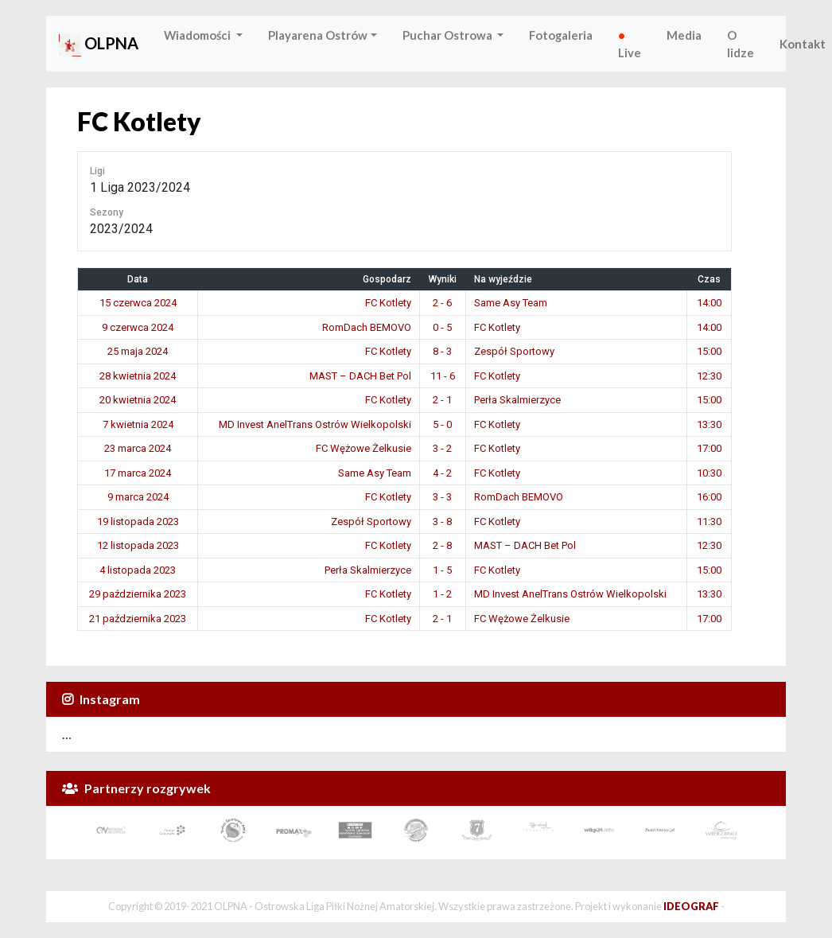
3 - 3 (442, 497)
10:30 (709, 473)
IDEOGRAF (691, 906)
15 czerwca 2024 (138, 303)
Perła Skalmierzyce (517, 400)
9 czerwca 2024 (137, 327)
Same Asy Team (510, 303)
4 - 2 (442, 473)
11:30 (709, 521)
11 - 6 (442, 376)
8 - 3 (442, 351)
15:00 (709, 351)
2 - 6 (442, 303)
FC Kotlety (388, 303)
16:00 (709, 497)
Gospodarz (387, 279)
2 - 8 (442, 545)
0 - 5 (442, 327)
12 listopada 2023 (138, 545)
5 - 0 (442, 424)
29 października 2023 (137, 594)
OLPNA (98, 44)
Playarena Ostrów (317, 35)
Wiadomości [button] (198, 35)
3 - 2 (442, 448)
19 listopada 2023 (138, 521)
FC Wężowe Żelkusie (363, 448)
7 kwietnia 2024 (138, 424)
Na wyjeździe (503, 279)
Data (137, 279)
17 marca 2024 (137, 473)
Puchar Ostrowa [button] (448, 35)
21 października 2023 (137, 619)
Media (684, 35)
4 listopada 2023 (137, 570)
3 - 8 (442, 521)
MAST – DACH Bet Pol (360, 376)
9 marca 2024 (138, 497)
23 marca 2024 (137, 448)
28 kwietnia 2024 (137, 376)
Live (629, 44)
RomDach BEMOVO (366, 327)
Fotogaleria (561, 35)
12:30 (709, 376)
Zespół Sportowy (514, 351)
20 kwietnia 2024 (137, 400)
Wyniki (443, 279)
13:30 (709, 424)
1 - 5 (442, 570)
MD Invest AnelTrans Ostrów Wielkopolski (315, 424)
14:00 (709, 303)
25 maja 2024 (137, 351)
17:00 (709, 448)
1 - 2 (442, 594)
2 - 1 (442, 400)
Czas (709, 279)
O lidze (740, 44)
